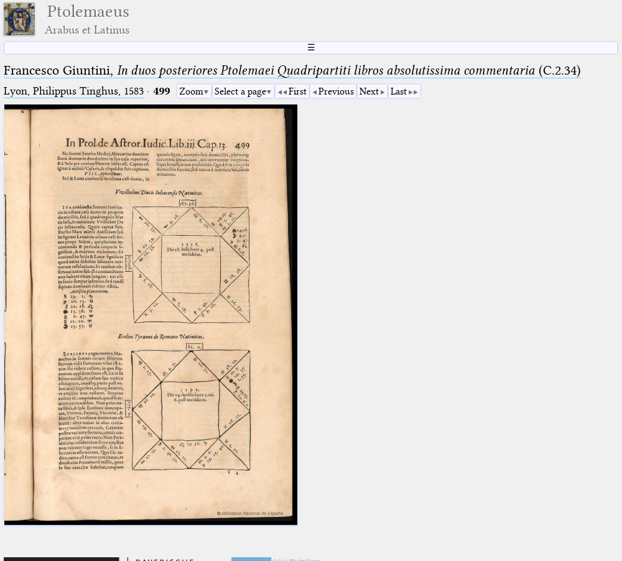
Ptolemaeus (87, 19)
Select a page (240, 91)
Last (399, 91)
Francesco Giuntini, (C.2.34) (292, 70)
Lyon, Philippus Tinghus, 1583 (74, 91)
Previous (336, 91)
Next (369, 91)
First (298, 91)
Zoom (191, 91)
